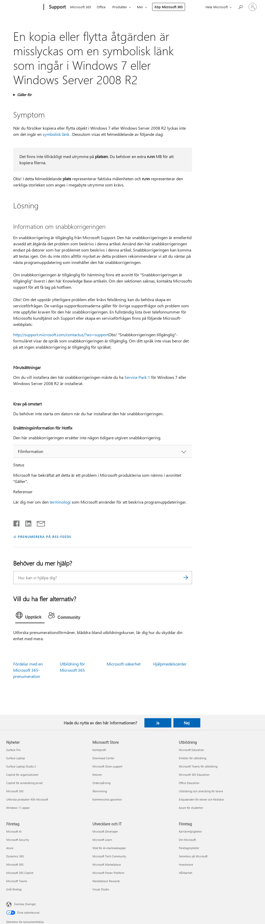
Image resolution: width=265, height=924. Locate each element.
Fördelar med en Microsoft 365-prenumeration (28, 670)
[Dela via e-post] (38, 522)
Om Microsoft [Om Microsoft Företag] (187, 840)
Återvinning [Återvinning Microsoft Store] (99, 791)
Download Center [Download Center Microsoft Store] (103, 758)
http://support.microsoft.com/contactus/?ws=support (60, 334)
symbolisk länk (56, 134)
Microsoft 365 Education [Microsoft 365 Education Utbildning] (194, 775)
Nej (187, 722)
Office (101, 7)
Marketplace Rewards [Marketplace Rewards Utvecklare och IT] (106, 881)
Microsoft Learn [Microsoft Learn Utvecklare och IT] (102, 840)
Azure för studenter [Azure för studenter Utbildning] (191, 808)
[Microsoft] (24, 7)
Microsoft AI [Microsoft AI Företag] (13, 831)
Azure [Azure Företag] (9, 848)
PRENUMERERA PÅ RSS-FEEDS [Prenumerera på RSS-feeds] (44, 536)
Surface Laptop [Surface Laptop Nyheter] (15, 758)
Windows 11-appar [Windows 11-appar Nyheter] (18, 808)
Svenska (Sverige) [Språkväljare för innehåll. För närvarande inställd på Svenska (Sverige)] (25, 904)
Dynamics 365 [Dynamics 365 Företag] (15, 856)
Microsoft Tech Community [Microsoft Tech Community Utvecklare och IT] (109, 856)
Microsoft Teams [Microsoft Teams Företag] (16, 881)
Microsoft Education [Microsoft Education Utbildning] (191, 750)
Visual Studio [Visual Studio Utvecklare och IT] (100, 889)
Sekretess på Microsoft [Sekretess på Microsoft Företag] (193, 856)
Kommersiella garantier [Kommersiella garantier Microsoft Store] (107, 799)
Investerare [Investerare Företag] (186, 864)
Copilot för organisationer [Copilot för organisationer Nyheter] (22, 775)
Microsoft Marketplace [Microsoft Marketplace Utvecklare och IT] (106, 864)
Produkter (119, 7)
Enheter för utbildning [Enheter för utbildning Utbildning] (192, 758)
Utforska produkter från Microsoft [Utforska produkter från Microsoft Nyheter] (27, 799)
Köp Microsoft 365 (168, 7)
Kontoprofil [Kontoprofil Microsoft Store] (99, 750)
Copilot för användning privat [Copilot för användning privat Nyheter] (24, 783)
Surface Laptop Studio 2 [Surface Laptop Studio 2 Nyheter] (21, 766)
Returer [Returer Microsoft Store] (97, 775)
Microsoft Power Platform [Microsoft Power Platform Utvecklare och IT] (108, 873)
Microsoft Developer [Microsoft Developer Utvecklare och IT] (105, 831)
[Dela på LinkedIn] (26, 522)
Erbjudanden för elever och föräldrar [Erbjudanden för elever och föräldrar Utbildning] (201, 799)
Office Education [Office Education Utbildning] (189, 783)
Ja (157, 722)
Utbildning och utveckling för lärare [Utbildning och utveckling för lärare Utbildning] (201, 791)
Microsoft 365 (80, 7)
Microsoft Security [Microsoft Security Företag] (17, 840)
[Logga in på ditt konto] (252, 7)
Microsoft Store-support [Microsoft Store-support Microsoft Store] (107, 766)
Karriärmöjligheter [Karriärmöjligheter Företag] (190, 831)
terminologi (60, 502)
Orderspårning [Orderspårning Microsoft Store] (101, 783)
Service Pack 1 (137, 377)
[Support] (56, 7)
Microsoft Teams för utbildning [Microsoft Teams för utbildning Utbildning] (198, 766)
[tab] (30, 616)
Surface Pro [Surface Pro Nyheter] (13, 750)
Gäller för (24, 94)
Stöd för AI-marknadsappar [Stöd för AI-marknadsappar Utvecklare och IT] (109, 848)
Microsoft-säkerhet (124, 664)
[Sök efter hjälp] (240, 6)
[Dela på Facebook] (16, 522)
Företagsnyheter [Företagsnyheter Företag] (189, 848)
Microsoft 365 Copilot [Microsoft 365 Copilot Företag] (19, 873)
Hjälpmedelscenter (170, 664)
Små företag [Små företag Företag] (13, 889)
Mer (140, 7)
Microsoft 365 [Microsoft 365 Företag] (15, 864)
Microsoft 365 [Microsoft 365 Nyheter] (15, 791)
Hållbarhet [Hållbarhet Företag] (185, 873)
